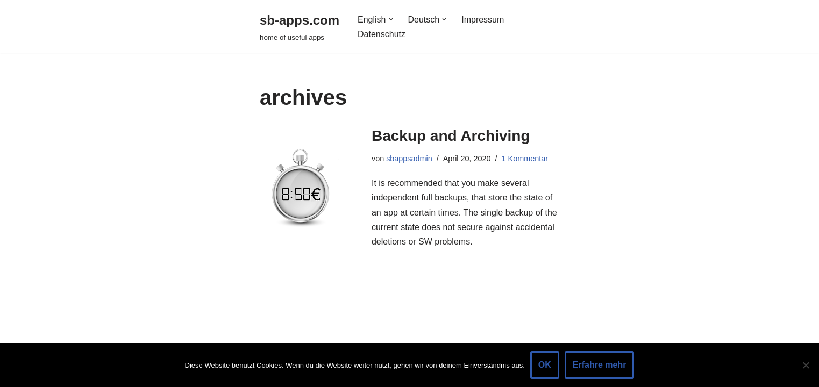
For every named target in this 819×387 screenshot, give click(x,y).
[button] (391, 19)
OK (544, 364)
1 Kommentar (525, 158)
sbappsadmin (409, 158)
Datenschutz (381, 34)
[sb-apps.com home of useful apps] (299, 27)
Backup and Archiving (451, 135)
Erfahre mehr (599, 364)
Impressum (482, 19)
